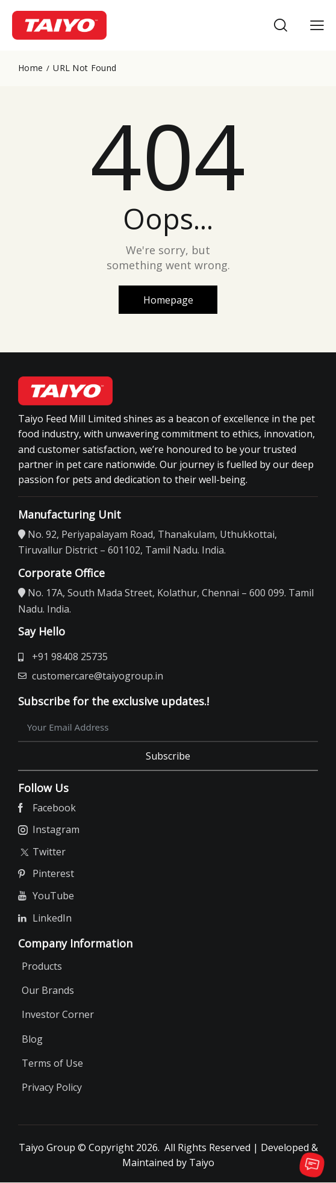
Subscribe (168, 756)
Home (30, 68)
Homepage (168, 300)
